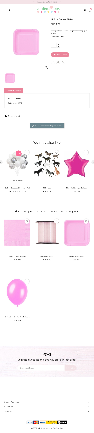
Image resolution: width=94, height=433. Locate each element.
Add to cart (60, 54)
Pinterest (63, 62)
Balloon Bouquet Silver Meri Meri (17, 188)
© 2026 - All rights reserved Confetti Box (47, 428)
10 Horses (47, 188)
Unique (18, 98)
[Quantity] (53, 45)
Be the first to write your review (47, 126)
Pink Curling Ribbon (47, 257)
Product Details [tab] (14, 91)
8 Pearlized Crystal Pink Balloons (17, 317)
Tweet (58, 62)
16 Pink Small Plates (76, 257)
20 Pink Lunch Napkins (17, 257)
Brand (10, 98)
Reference (12, 103)
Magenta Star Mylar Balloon (76, 188)
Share (53, 62)
